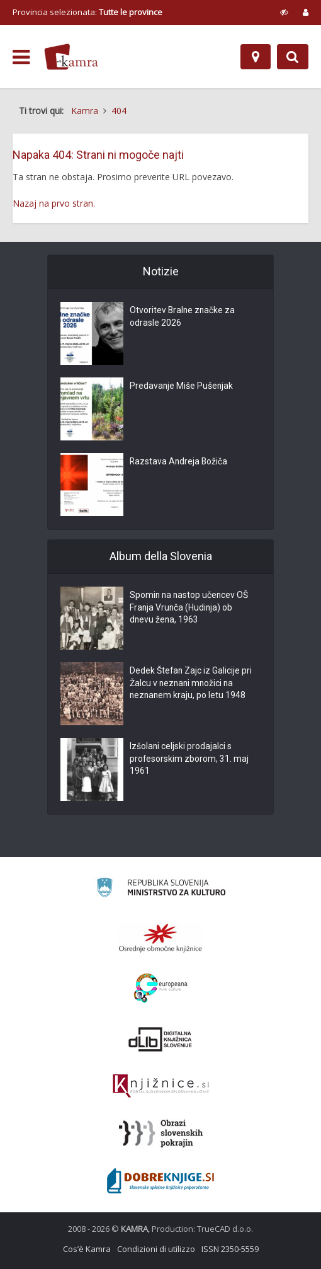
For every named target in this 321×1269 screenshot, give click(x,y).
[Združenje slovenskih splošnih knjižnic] (161, 1086)
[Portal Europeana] (161, 988)
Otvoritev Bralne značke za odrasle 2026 (183, 317)
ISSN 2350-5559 (230, 1249)
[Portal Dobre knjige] (160, 1180)
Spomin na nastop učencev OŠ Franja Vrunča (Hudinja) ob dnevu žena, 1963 (190, 608)
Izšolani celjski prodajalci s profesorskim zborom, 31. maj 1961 (189, 760)
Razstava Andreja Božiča (179, 462)
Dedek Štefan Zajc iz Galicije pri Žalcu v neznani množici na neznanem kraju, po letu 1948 (191, 684)
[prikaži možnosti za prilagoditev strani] (284, 12)
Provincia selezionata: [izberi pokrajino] (87, 12)
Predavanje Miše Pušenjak (182, 387)
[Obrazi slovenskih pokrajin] (161, 1133)
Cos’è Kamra (87, 1249)
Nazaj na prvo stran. (54, 203)
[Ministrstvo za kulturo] (161, 889)
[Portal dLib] (160, 1039)
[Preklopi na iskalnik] (292, 56)
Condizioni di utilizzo (156, 1249)
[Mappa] (255, 56)
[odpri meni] (21, 57)
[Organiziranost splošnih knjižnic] (160, 937)
